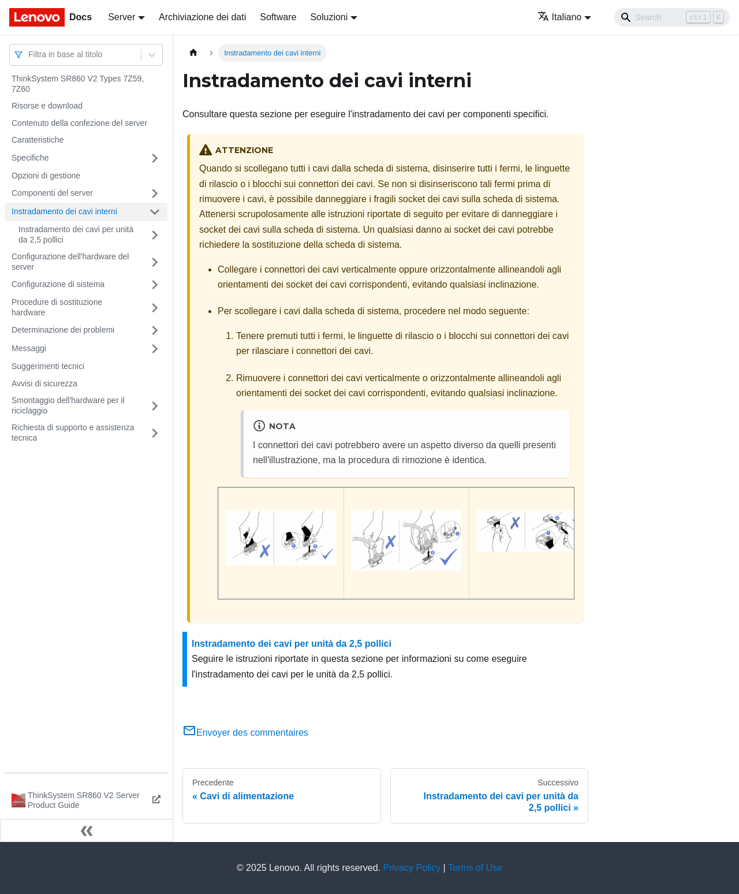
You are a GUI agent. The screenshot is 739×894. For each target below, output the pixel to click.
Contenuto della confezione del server (79, 123)
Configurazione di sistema (58, 284)
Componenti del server (52, 193)
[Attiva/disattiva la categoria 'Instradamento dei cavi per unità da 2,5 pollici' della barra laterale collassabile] (154, 234)
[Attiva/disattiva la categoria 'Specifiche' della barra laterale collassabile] (154, 158)
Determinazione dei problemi (63, 329)
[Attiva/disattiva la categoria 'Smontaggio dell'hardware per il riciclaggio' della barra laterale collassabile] (154, 405)
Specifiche (30, 157)
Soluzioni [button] (329, 17)
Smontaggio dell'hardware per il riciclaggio (68, 405)
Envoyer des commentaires (245, 732)
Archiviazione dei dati (202, 17)
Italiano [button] (560, 17)
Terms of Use (475, 868)
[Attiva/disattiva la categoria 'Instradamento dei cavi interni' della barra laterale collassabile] (154, 212)
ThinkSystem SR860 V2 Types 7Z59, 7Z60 (78, 84)
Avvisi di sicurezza (44, 383)
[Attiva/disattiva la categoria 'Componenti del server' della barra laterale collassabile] (154, 193)
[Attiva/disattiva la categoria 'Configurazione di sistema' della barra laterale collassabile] (154, 284)
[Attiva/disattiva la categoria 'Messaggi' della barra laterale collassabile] (154, 349)
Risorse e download (47, 105)
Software (278, 17)
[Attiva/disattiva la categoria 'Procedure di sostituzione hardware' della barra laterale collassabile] (154, 307)
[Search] (672, 17)
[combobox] (29, 54)
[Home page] (193, 53)
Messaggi (29, 348)
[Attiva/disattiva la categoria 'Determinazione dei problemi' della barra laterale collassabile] (154, 330)
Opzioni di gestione (46, 175)
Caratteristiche (38, 139)
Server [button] (121, 17)
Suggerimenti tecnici (48, 366)
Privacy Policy (412, 868)
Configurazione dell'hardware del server (70, 261)
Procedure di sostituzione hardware (57, 307)
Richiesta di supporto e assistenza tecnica (73, 432)
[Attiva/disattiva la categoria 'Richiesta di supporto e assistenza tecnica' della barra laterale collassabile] (154, 432)
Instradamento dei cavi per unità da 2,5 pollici (75, 234)
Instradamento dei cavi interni (64, 211)
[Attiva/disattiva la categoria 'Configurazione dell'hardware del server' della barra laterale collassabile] (154, 261)
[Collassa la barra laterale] (86, 830)
